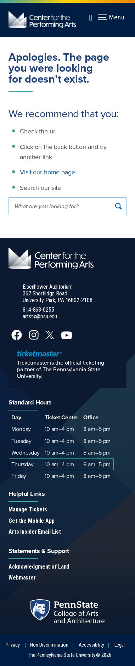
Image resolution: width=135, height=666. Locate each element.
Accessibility (91, 645)
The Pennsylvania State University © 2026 (69, 655)
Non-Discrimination (49, 645)
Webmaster (22, 577)
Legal (119, 645)
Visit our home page (47, 172)
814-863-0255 (38, 309)
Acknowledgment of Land (39, 566)
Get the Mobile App (32, 520)
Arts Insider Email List (35, 531)
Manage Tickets (28, 509)
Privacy (13, 645)
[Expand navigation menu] (90, 16)
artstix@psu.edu (40, 316)
